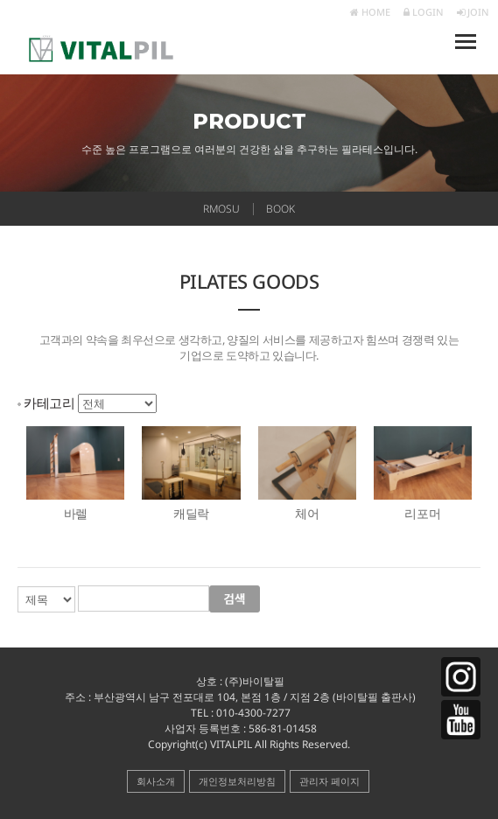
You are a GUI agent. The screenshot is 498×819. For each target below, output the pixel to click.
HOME (370, 11)
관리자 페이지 (329, 781)
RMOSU (221, 208)
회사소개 (156, 781)
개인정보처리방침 (237, 781)
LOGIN (423, 11)
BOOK (280, 208)
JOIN (473, 11)
